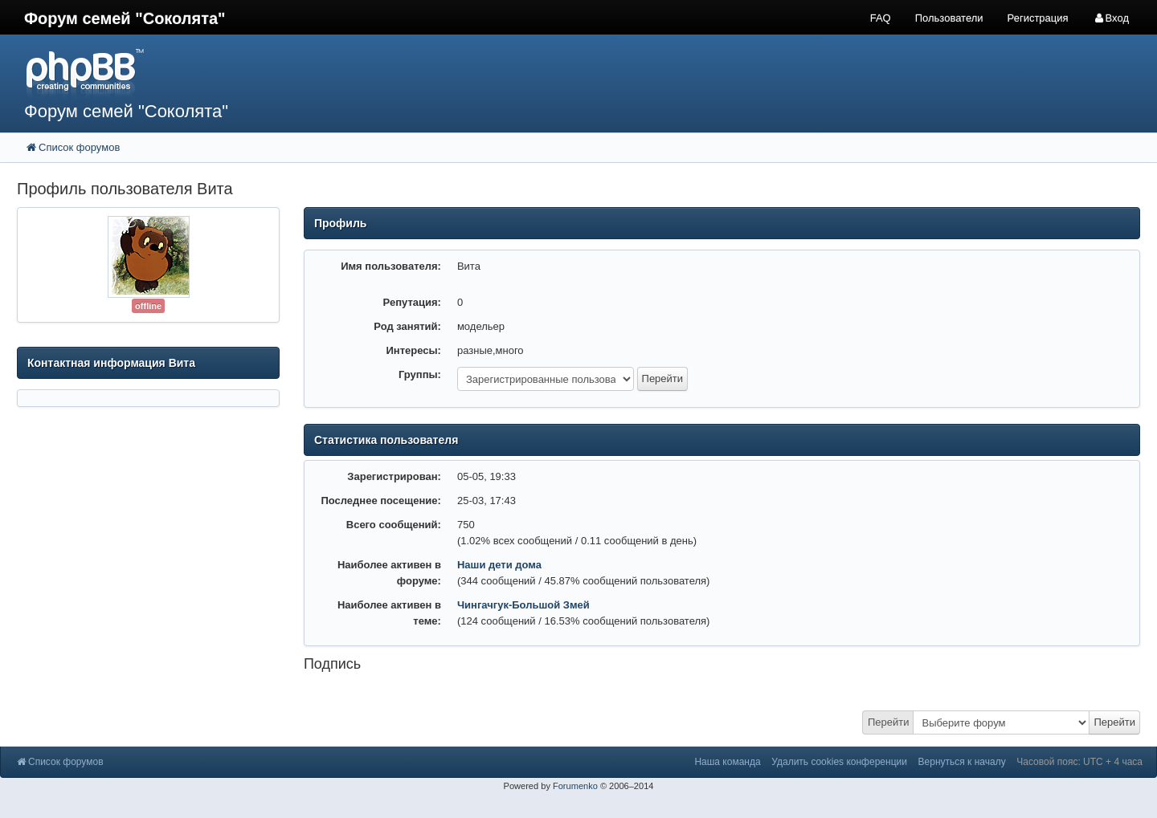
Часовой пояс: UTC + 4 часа (1079, 761)
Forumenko (575, 786)
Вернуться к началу (962, 761)
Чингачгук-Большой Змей (523, 605)
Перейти (889, 722)
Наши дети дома (499, 565)
